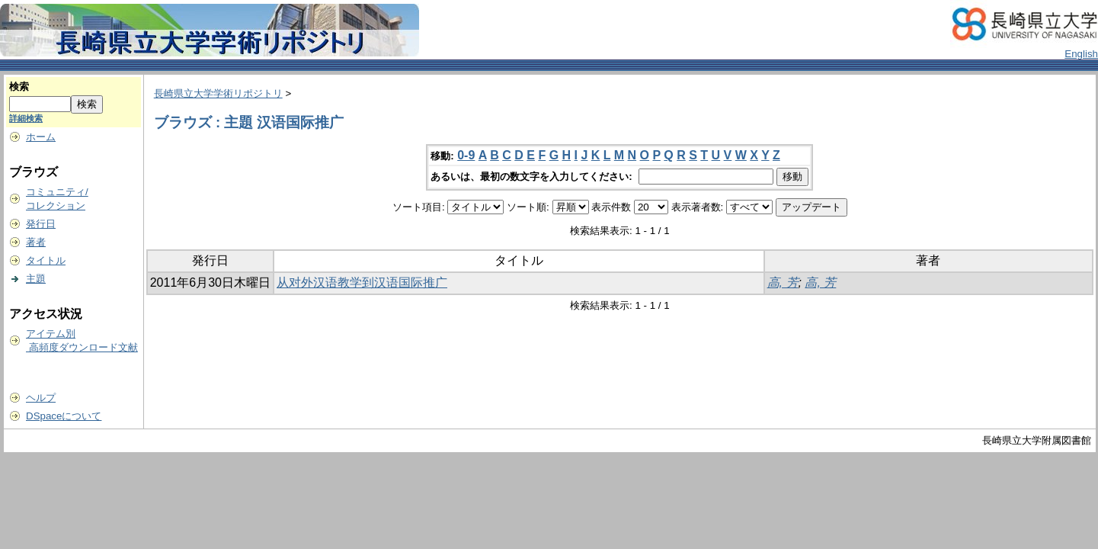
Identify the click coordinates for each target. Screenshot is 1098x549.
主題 (36, 278)
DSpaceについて (63, 416)
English (1081, 53)
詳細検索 (26, 118)
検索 (19, 86)
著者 (36, 242)
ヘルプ (41, 397)
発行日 (41, 224)
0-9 (466, 155)
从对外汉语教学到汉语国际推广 (362, 282)
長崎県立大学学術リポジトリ (218, 93)
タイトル (46, 260)
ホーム (41, 137)
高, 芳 (783, 282)
